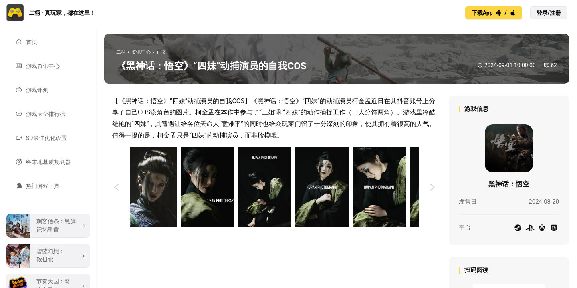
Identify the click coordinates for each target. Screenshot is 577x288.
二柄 (121, 52)
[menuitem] (48, 42)
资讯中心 (141, 52)
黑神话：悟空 (508, 184)
